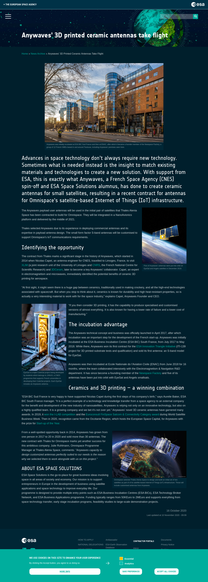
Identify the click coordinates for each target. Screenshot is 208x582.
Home (25, 53)
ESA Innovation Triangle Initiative (155, 346)
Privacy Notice (167, 544)
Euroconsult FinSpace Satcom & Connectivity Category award (122, 414)
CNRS (96, 265)
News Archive (38, 53)
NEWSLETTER (85, 549)
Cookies (165, 549)
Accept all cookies (166, 573)
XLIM (25, 265)
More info (65, 573)
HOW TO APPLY (86, 540)
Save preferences (131, 573)
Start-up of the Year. (48, 423)
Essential (129, 561)
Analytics (129, 565)
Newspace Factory (150, 373)
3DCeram (57, 269)
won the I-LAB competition (59, 414)
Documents (166, 540)
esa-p (136, 548)
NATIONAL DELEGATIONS (90, 544)
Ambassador (111, 540)
